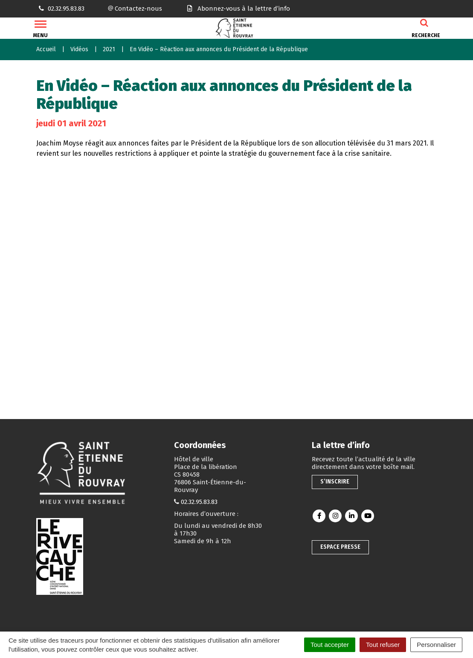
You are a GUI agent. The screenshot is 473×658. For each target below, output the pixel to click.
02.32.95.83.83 (199, 502)
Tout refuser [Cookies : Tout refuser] (383, 644)
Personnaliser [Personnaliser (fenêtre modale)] (436, 644)
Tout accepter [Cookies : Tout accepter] (329, 644)
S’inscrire (334, 481)
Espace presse (340, 546)
